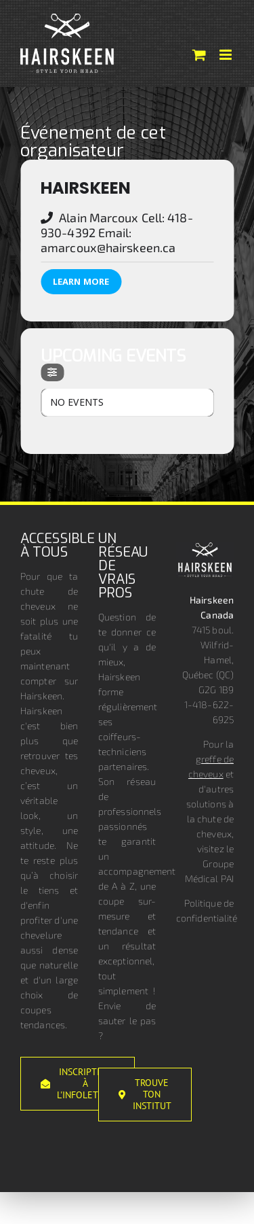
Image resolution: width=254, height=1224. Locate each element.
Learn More (81, 281)
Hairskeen (86, 188)
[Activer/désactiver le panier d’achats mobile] (199, 55)
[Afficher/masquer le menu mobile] (226, 55)
